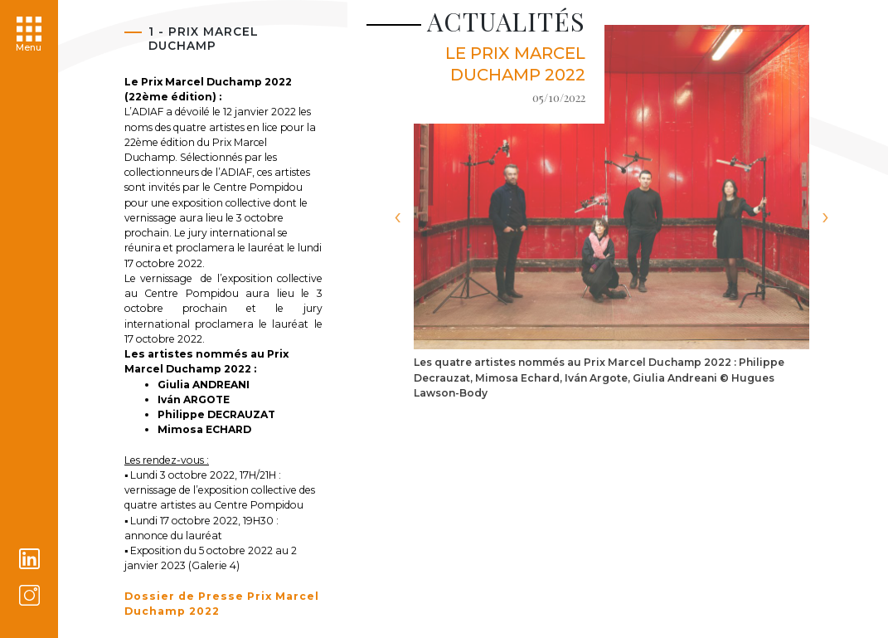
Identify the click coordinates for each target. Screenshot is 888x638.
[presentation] (397, 217)
